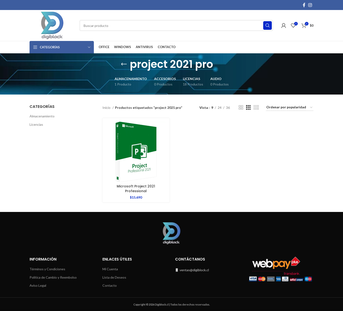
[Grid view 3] (248, 107)
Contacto (109, 285)
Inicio (106, 107)
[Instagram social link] (310, 5)
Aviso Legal (38, 285)
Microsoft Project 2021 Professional (136, 188)
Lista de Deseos (114, 277)
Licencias (36, 124)
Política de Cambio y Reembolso (53, 277)
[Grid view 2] (241, 107)
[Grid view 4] (256, 107)
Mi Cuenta (110, 269)
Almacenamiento (42, 116)
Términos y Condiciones (47, 269)
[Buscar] (176, 25)
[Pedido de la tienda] (289, 107)
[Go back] (124, 64)
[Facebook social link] (304, 5)
